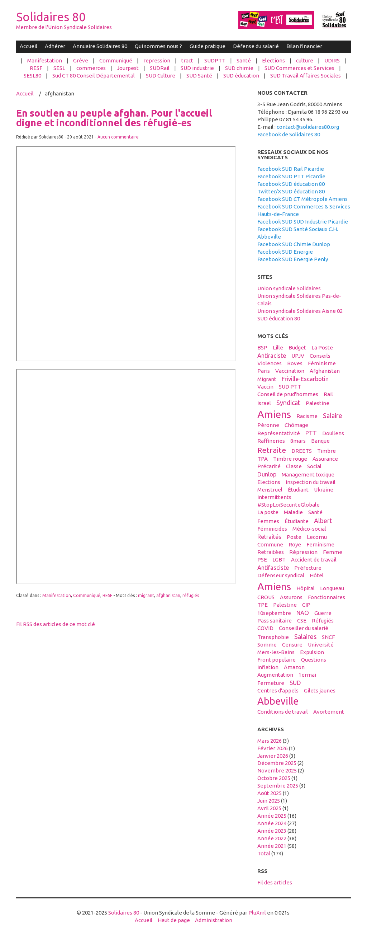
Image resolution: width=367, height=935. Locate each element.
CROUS (266, 597)
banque (320, 441)
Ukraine (323, 490)
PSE (262, 559)
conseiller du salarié (303, 628)
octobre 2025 (273, 778)
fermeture (270, 683)
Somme (267, 645)
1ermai (307, 675)
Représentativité (278, 433)
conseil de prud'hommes (287, 394)
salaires (305, 636)
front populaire (276, 660)
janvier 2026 (272, 756)
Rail (328, 394)
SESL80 (32, 75)
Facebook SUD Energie (285, 252)
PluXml (257, 913)
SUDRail (160, 68)
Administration (213, 920)
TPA (262, 459)
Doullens (333, 433)
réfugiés (190, 595)
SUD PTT (290, 387)
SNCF (328, 637)
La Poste (322, 347)
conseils (320, 356)
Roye (295, 544)
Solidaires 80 (51, 16)
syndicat (288, 402)
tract (187, 60)
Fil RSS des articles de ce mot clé (55, 624)
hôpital (305, 588)
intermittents (274, 497)
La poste (267, 512)
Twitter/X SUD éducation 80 (291, 191)
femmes (268, 521)
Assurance (325, 459)
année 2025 (271, 816)
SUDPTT (214, 60)
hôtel (317, 575)
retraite (271, 450)
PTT (311, 433)
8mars (298, 441)
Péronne (268, 425)
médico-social (309, 529)
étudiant (298, 490)
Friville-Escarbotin (305, 379)
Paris (263, 371)
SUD (295, 683)
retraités (269, 537)
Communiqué (115, 60)
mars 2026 (269, 741)
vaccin (265, 387)
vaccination (289, 371)
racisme (307, 416)
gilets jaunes (319, 690)
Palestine (285, 605)
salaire (332, 415)
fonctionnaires (326, 597)
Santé (244, 60)
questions (313, 660)
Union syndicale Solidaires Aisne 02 (300, 311)
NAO (302, 613)
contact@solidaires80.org (308, 127)
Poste (294, 537)
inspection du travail (310, 482)
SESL (59, 68)
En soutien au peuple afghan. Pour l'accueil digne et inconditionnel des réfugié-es (114, 118)
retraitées (270, 552)
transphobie (273, 637)
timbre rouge (290, 459)
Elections (273, 60)
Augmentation (275, 675)
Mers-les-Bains (276, 652)
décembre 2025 (276, 763)
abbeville (278, 701)
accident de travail (314, 559)
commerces (91, 68)
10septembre (274, 613)
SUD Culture (160, 75)
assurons (291, 597)
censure (292, 645)
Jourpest (128, 68)
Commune (270, 544)
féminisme (322, 363)
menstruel (269, 490)
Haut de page (174, 920)
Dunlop (266, 474)
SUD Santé (199, 75)
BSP (262, 347)
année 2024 (271, 823)
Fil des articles (274, 882)
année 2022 (271, 838)
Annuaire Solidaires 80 (100, 46)
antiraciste (271, 355)
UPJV (297, 356)
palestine (317, 403)
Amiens (274, 414)
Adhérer (55, 46)
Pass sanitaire (274, 620)
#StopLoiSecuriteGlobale (288, 505)
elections (268, 482)
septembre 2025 (277, 786)
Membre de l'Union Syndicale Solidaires (64, 27)
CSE (301, 620)
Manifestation (44, 60)
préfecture (307, 568)
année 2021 (271, 846)
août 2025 (269, 793)
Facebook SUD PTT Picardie (291, 176)
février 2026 (272, 748)
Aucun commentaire (118, 137)
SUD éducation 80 (278, 318)
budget (297, 347)
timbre (326, 451)
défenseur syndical (280, 575)
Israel (264, 403)
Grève (80, 60)
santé (315, 512)
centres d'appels (278, 690)
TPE (262, 605)
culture (304, 60)
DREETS (301, 451)
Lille (278, 347)
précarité (269, 466)
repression (156, 60)
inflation (267, 667)
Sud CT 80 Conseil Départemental (93, 75)
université (321, 645)
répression (303, 552)
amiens (274, 586)
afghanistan (168, 595)
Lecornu (317, 537)
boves (294, 363)
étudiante (297, 521)
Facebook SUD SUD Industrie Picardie (302, 222)
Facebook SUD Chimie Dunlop (293, 244)
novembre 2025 (277, 770)
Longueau (332, 588)
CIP (306, 605)
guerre (323, 613)
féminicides (272, 529)
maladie (293, 512)
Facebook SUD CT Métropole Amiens (302, 199)
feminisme (320, 544)
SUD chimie (239, 68)
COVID (265, 628)
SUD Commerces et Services (299, 68)
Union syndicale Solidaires (289, 288)
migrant (146, 595)
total (264, 853)
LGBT (279, 559)
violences (269, 363)
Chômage (296, 425)
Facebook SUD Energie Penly (292, 259)
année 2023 (271, 831)
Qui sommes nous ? (158, 46)
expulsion (312, 652)
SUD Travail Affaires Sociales (305, 75)
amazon (294, 667)
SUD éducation (241, 75)
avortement (328, 712)
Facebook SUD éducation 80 (291, 184)
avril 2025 (269, 808)
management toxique (308, 474)
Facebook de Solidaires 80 (288, 134)
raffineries (271, 441)
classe (294, 466)
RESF (36, 68)
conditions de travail (282, 712)
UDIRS (332, 60)
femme (332, 552)
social (314, 466)
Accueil (28, 46)
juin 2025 (268, 801)
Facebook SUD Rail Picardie (290, 169)
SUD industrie (197, 68)
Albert (323, 520)
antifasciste (273, 567)
